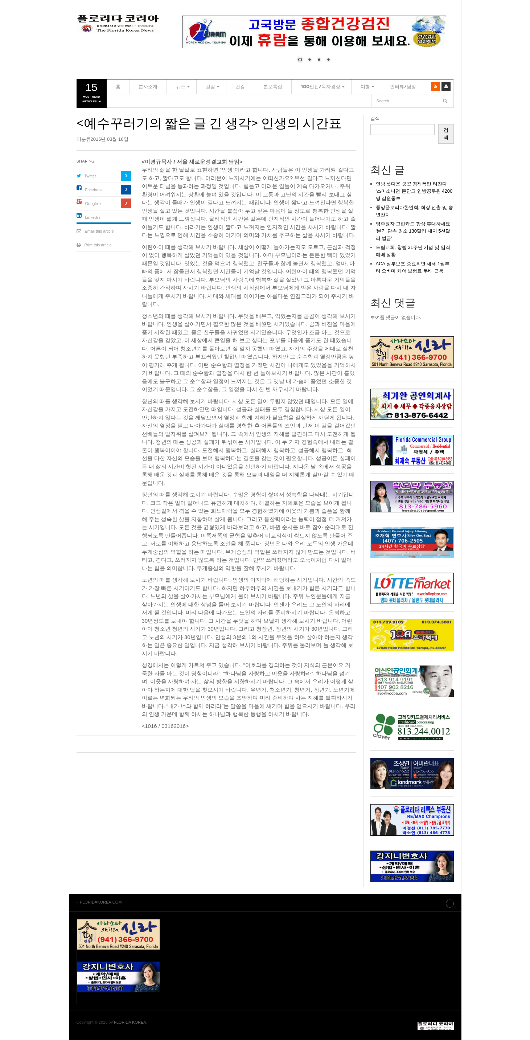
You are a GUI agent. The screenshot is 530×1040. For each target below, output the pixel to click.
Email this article (99, 231)
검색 (375, 118)
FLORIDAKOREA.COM (118, 23)
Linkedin (92, 217)
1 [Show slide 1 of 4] (300, 60)
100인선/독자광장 (293, 86)
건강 (222, 86)
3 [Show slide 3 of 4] (319, 60)
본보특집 (250, 86)
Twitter (90, 176)
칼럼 (195, 86)
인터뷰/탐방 (371, 86)
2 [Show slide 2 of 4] (309, 60)
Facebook (94, 190)
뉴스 (168, 86)
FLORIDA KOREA (130, 1021)
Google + (93, 203)
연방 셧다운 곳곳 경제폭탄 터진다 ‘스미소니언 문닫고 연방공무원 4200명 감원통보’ (414, 191)
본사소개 (140, 86)
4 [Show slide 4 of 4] (328, 60)
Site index (435, 902)
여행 (335, 86)
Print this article (98, 245)
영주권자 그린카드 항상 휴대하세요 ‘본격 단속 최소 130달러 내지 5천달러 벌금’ (413, 231)
